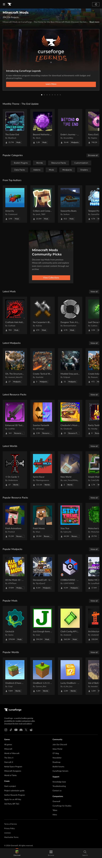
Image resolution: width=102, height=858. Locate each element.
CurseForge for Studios (62, 806)
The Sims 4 (8, 758)
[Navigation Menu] (4, 4)
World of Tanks (10, 775)
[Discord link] (21, 729)
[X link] (26, 729)
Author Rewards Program (14, 795)
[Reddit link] (31, 729)
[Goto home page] (9, 4)
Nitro (55, 815)
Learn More (51, 84)
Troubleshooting (59, 786)
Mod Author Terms (11, 837)
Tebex (55, 810)
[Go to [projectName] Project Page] (15, 127)
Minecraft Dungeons (12, 771)
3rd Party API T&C (11, 804)
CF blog (56, 753)
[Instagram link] (5, 729)
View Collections (51, 278)
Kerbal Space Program (13, 767)
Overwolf (56, 801)
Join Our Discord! (60, 745)
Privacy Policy (9, 828)
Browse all (93, 155)
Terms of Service (10, 824)
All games (8, 745)
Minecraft (8, 749)
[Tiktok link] (10, 729)
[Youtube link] (16, 729)
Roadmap (56, 762)
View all (94, 291)
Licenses (7, 833)
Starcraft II (8, 762)
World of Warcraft (11, 753)
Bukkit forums (58, 767)
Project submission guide (14, 791)
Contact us (57, 791)
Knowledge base (59, 782)
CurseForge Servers (60, 771)
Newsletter (57, 758)
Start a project (10, 786)
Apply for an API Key (12, 799)
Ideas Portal (57, 749)
